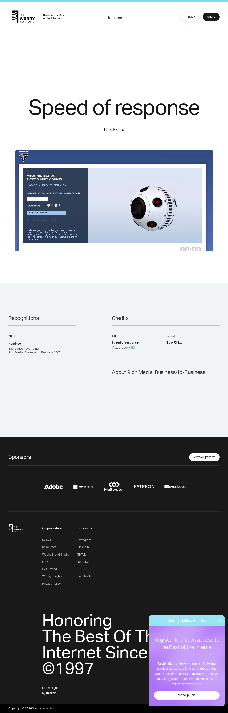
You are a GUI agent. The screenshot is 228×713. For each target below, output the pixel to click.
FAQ (45, 561)
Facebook (84, 576)
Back (189, 17)
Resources (49, 547)
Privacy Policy (51, 583)
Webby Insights (52, 576)
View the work (121, 347)
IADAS (46, 540)
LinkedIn (83, 547)
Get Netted (49, 569)
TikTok (81, 554)
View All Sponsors (204, 457)
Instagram (84, 540)
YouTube (83, 561)
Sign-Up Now (186, 695)
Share (211, 16)
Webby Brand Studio (55, 554)
